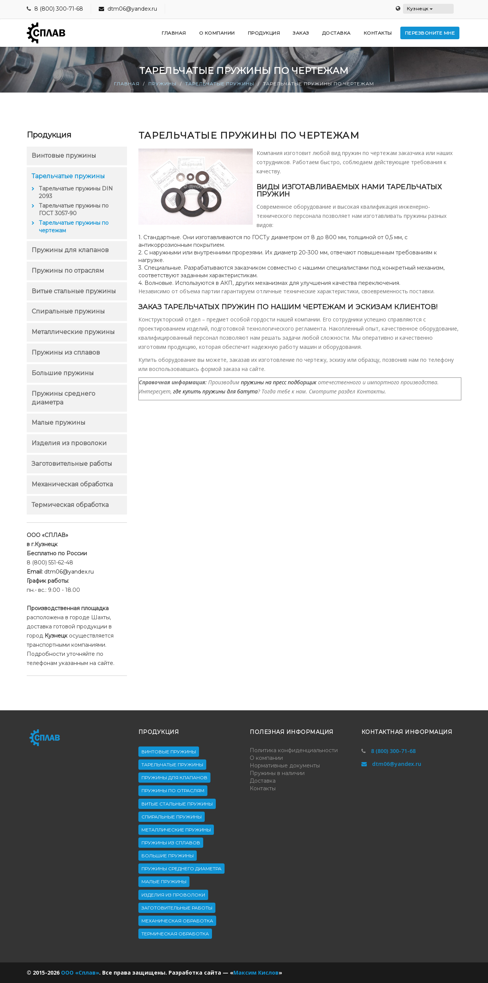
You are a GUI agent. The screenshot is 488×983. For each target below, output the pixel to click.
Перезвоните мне (430, 33)
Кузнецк (420, 8)
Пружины (162, 83)
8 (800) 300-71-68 (58, 8)
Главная (127, 83)
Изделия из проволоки (69, 443)
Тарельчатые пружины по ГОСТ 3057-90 (74, 209)
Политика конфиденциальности (294, 750)
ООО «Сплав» (80, 972)
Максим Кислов (256, 972)
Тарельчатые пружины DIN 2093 (76, 192)
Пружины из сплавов (66, 352)
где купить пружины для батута (215, 391)
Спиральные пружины (68, 311)
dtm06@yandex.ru (128, 8)
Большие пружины (63, 373)
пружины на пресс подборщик (278, 382)
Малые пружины (58, 422)
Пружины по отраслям (68, 270)
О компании (266, 757)
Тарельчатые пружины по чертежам (74, 226)
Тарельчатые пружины (219, 83)
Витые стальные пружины (74, 291)
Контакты (263, 788)
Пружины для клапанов (70, 250)
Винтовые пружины (64, 155)
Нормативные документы (285, 765)
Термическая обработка (70, 504)
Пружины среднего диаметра (181, 868)
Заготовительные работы (72, 463)
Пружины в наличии (277, 773)
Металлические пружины (73, 332)
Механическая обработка (72, 484)
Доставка (263, 780)
